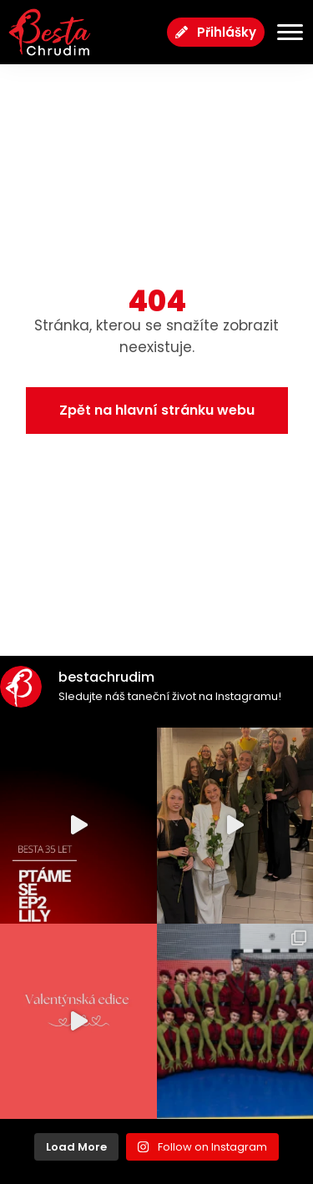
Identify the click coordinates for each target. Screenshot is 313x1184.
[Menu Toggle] (284, 32)
